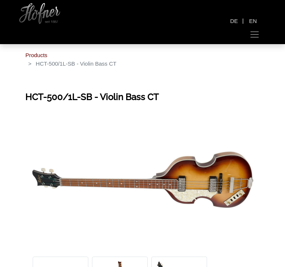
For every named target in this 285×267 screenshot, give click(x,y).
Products (36, 55)
